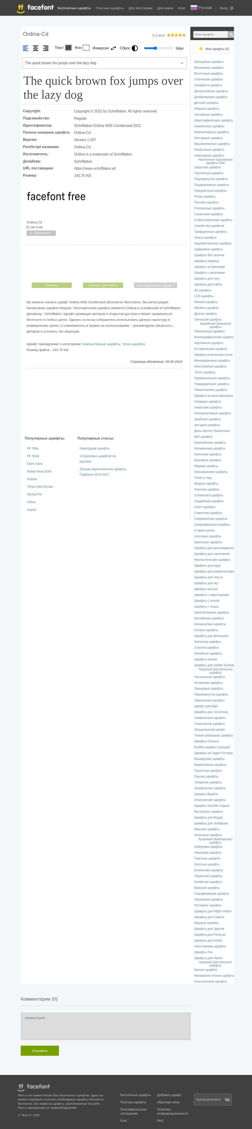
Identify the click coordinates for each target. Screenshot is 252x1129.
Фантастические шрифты (212, 559)
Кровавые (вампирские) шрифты (215, 840)
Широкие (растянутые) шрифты (215, 963)
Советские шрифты (208, 513)
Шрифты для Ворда (208, 817)
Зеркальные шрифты (209, 700)
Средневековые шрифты (212, 524)
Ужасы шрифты (205, 237)
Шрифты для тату (207, 278)
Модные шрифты (206, 923)
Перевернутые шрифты (211, 694)
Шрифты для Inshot (208, 940)
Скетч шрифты (204, 507)
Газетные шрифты (207, 858)
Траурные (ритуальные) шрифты (215, 671)
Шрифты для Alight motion (213, 911)
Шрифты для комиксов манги (215, 571)
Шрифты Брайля (206, 794)
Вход (223, 8)
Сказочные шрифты (208, 214)
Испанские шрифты (208, 682)
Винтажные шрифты (208, 67)
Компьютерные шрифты (101, 344)
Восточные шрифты (208, 73)
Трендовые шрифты (208, 688)
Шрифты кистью (206, 589)
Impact (31, 509)
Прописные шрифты (208, 173)
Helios (31, 502)
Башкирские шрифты (209, 759)
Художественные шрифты (213, 243)
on (168, 34)
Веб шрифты (203, 436)
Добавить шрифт (169, 1095)
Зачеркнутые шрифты (210, 788)
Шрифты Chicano (206, 741)
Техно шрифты (133, 344)
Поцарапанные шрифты (211, 185)
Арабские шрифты (207, 419)
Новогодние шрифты (95, 448)
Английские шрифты (209, 618)
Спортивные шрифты (209, 723)
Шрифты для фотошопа (211, 636)
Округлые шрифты (207, 167)
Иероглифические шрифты (213, 120)
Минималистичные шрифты (214, 975)
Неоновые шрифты (208, 835)
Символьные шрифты (210, 718)
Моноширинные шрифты (212, 360)
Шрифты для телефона (211, 823)
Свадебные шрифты (209, 501)
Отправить (39, 1051)
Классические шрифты (210, 981)
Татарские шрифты (208, 782)
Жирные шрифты (206, 108)
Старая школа (204, 530)
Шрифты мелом (205, 659)
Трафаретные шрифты (210, 231)
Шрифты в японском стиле (213, 354)
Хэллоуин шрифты (207, 536)
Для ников (165, 8)
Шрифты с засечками (209, 272)
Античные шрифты (207, 641)
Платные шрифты (110, 8)
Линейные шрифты (208, 653)
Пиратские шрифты (208, 876)
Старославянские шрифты (213, 220)
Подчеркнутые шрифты (211, 179)
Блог (181, 8)
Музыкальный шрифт (209, 729)
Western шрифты (206, 308)
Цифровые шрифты (208, 249)
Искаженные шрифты (209, 448)
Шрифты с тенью (206, 606)
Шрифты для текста (208, 577)
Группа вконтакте (213, 1099)
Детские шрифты (206, 103)
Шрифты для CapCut (209, 917)
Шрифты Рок (203, 952)
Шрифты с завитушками (211, 595)
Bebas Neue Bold (39, 471)
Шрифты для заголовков (212, 554)
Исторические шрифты (210, 349)
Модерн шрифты (206, 483)
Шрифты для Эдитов (209, 929)
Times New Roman (40, 486)
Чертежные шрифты (208, 343)
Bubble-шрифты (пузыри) (212, 747)
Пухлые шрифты (206, 776)
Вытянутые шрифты (208, 811)
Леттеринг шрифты (208, 905)
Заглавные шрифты (208, 114)
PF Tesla (33, 456)
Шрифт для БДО (206, 706)
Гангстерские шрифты (210, 946)
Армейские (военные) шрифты (215, 325)
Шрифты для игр (206, 583)
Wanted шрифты (206, 302)
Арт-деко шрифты (207, 425)
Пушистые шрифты (208, 770)
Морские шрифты (207, 829)
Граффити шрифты (208, 85)
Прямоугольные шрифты (212, 378)
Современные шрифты (210, 518)
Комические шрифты (209, 126)
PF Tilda (32, 448)
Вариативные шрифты (210, 764)
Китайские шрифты (208, 882)
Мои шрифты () (217, 49)
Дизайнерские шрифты (210, 97)
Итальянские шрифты (210, 800)
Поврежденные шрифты (211, 384)
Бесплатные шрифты (74, 8)
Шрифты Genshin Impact (211, 805)
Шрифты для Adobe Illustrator (215, 665)
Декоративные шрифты (211, 91)
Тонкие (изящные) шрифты (213, 735)
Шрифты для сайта (208, 284)
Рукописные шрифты (209, 208)
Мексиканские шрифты (210, 472)
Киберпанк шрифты (208, 846)
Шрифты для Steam (208, 958)
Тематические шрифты (210, 390)
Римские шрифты (206, 489)
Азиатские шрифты (208, 407)
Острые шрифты (206, 630)
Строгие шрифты (206, 647)
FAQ (160, 1120)
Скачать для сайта (102, 285)
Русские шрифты (206, 202)
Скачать (51, 285)
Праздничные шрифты (210, 190)
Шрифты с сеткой (206, 600)
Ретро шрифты (205, 196)
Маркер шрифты (206, 466)
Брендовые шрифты (208, 62)
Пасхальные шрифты (209, 677)
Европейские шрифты (210, 442)
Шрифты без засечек (209, 255)
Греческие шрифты (208, 319)
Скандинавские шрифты (211, 893)
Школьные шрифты (208, 542)
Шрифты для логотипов (211, 712)
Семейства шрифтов (209, 226)
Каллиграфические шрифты (214, 337)
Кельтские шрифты (207, 454)
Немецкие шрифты (208, 852)
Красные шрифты (207, 888)
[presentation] (104, 265)
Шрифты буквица (206, 261)
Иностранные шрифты (210, 366)
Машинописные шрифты (212, 144)
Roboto (32, 479)
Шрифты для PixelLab (209, 934)
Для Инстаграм (140, 8)
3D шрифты (202, 290)
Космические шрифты (210, 624)
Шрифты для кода (207, 565)
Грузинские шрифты (208, 899)
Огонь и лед (203, 477)
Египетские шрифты (208, 870)
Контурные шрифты (208, 138)
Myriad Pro (34, 494)
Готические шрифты (208, 79)
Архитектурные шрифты (211, 612)
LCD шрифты (203, 296)
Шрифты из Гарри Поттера (213, 753)
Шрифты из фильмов (209, 267)
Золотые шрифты (207, 864)
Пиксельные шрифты (209, 331)
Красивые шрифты (207, 460)
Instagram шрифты (207, 401)
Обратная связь (168, 1102)
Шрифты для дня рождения (214, 548)
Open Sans (35, 463)
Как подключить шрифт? (155, 285)
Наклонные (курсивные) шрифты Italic (215, 161)
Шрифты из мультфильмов (213, 395)
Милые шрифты (205, 970)
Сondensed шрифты (208, 495)
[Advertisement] (104, 401)
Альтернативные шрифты (212, 413)
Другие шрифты (205, 313)
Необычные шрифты (209, 149)
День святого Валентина (212, 431)
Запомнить (42, 233)
